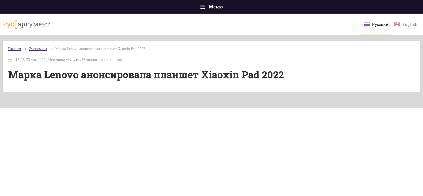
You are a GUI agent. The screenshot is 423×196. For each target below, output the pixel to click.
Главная (61, 8)
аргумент (71, 27)
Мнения (361, 8)
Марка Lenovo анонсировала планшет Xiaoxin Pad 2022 (148, 54)
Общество (163, 8)
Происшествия (96, 8)
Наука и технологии (258, 10)
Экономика (195, 8)
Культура (295, 8)
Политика (132, 8)
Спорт (224, 8)
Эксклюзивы (329, 8)
